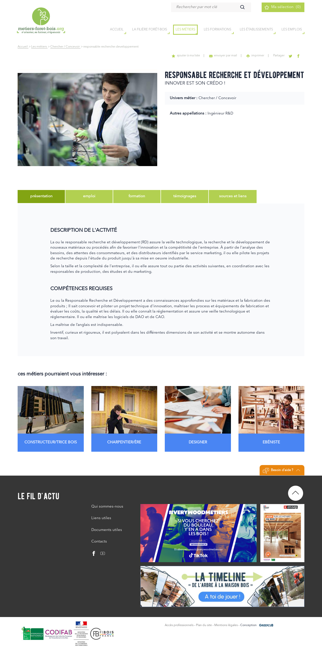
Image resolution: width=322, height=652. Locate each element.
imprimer (256, 55)
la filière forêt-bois (149, 29)
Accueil (23, 46)
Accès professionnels (179, 624)
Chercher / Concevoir (65, 46)
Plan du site (204, 624)
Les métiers (185, 29)
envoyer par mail (225, 55)
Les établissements (256, 29)
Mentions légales (226, 624)
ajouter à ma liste (188, 55)
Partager (280, 55)
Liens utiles (101, 518)
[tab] (41, 196)
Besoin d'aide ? (281, 470)
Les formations (217, 29)
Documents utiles (106, 529)
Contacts (99, 541)
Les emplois (291, 29)
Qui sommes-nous (107, 506)
